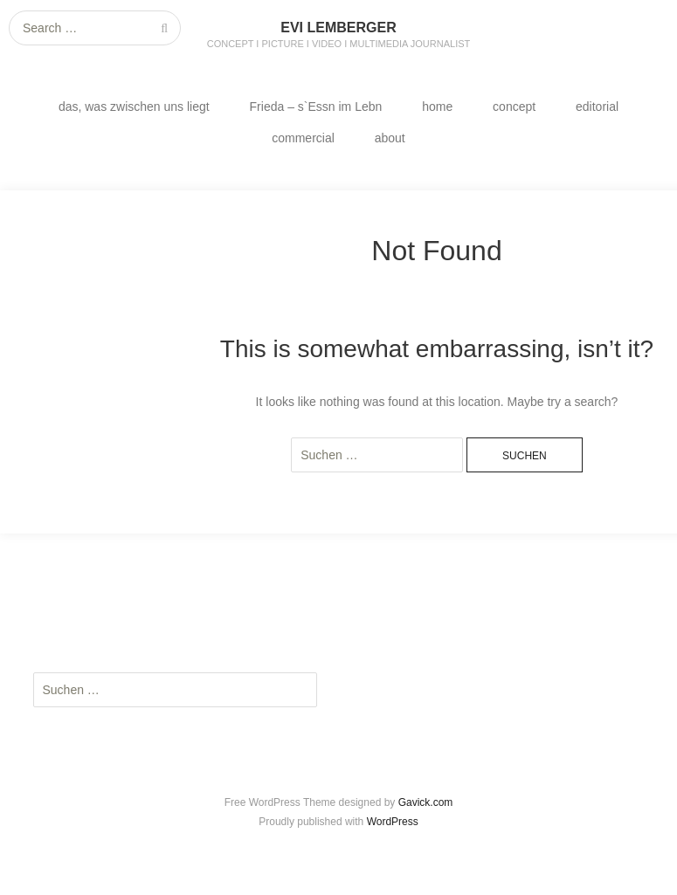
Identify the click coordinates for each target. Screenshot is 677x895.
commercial (303, 138)
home (437, 107)
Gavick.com (425, 802)
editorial (597, 107)
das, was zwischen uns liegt (134, 107)
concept (514, 107)
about (390, 138)
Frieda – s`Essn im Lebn (316, 107)
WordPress (392, 822)
